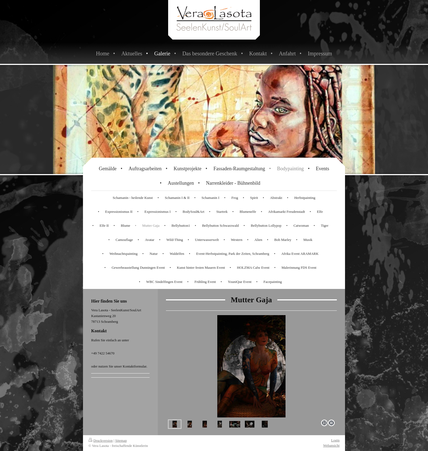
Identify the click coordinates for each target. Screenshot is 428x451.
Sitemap (121, 440)
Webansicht (331, 445)
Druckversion (100, 440)
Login (335, 440)
